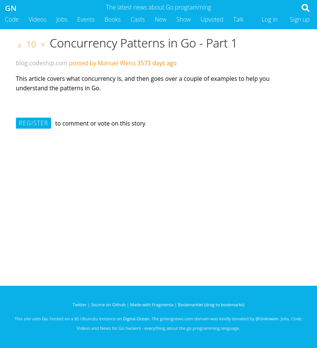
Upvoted (212, 19)
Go (45, 318)
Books (113, 19)
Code (12, 19)
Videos (38, 19)
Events (86, 19)
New (161, 19)
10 (31, 44)
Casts (138, 19)
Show (183, 19)
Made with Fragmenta (151, 304)
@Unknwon (267, 318)
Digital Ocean (136, 318)
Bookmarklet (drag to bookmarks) (211, 304)
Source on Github (108, 304)
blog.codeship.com (41, 63)
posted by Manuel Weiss (102, 63)
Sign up (300, 19)
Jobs (61, 19)
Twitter (80, 304)
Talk (238, 19)
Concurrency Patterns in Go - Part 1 (143, 43)
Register (33, 123)
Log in (270, 19)
